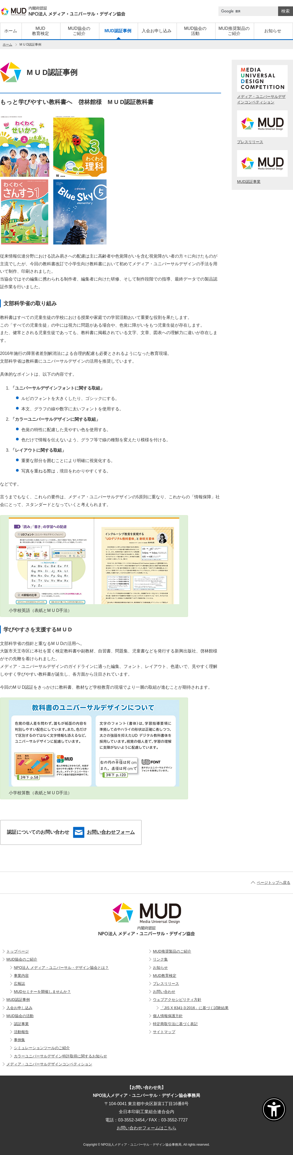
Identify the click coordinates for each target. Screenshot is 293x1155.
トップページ (17, 951)
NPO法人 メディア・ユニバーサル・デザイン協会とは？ (61, 967)
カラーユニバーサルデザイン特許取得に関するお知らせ (60, 1056)
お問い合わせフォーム (104, 832)
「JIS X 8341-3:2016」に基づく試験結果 (194, 1008)
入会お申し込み (19, 1008)
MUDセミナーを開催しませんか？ (42, 991)
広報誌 (19, 983)
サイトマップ (164, 1032)
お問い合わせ (164, 991)
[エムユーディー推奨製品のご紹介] (234, 31)
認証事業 (21, 1024)
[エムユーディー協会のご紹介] (78, 31)
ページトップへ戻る (273, 882)
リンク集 (160, 959)
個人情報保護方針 (168, 1016)
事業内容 (21, 975)
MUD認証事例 (18, 999)
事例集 (19, 1040)
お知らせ (160, 967)
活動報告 (21, 1032)
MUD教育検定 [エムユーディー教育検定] (164, 975)
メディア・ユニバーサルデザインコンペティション (262, 84)
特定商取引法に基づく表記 (175, 1024)
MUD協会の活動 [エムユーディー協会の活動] (20, 1016)
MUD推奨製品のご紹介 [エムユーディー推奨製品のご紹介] (172, 951)
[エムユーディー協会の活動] (195, 31)
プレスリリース (262, 127)
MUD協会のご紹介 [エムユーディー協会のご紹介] (21, 959)
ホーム (7, 44)
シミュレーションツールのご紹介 (42, 1048)
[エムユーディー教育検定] (40, 31)
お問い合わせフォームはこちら (146, 1128)
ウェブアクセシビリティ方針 (177, 999)
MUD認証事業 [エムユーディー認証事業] (262, 167)
